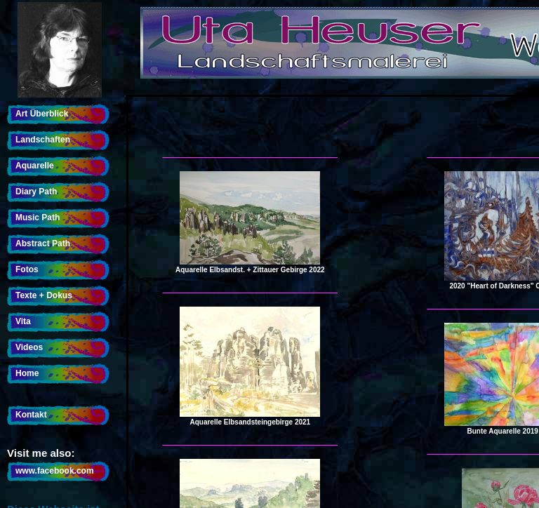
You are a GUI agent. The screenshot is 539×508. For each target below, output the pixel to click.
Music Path (37, 217)
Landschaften (42, 140)
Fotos (27, 269)
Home (27, 373)
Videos (29, 347)
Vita (23, 321)
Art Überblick (41, 114)
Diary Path (36, 191)
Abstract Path (42, 243)
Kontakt (31, 415)
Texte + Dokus (43, 295)
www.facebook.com (54, 471)
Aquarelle (34, 166)
